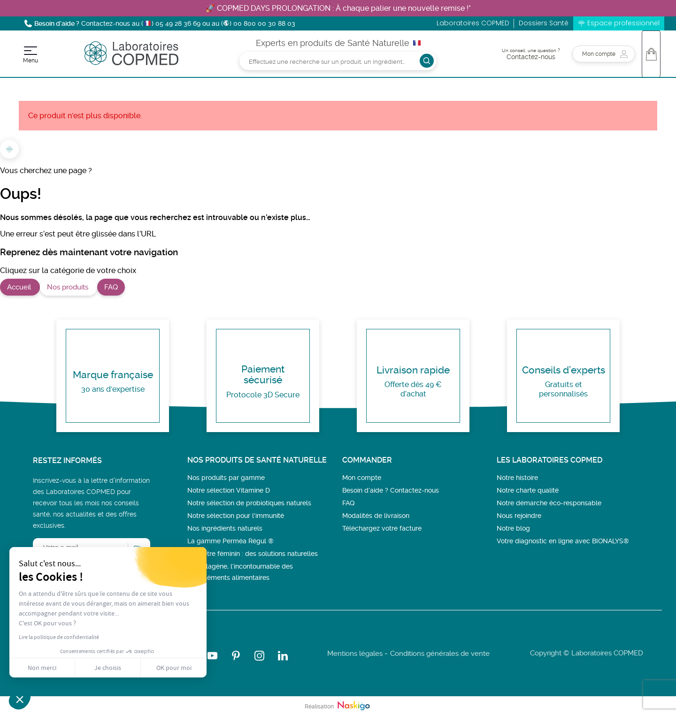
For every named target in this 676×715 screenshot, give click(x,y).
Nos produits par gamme (226, 477)
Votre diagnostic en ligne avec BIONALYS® (563, 541)
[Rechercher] (338, 61)
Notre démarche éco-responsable (549, 503)
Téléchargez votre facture (382, 528)
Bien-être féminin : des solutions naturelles (252, 553)
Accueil (20, 287)
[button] (19, 699)
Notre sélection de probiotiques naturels (249, 503)
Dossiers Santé (543, 23)
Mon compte (361, 477)
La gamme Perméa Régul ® (230, 541)
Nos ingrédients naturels (224, 528)
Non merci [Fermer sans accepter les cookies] (42, 667)
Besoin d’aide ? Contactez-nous (390, 490)
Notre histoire (517, 477)
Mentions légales (355, 653)
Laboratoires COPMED (473, 23)
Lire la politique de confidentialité (59, 637)
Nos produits (68, 287)
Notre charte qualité (528, 490)
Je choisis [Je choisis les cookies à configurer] (107, 667)
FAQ (111, 287)
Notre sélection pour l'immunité (235, 515)
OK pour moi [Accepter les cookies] (174, 667)
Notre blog (513, 528)
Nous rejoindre (519, 515)
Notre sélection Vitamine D (228, 490)
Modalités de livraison (375, 515)
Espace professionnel (623, 23)
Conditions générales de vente (440, 653)
